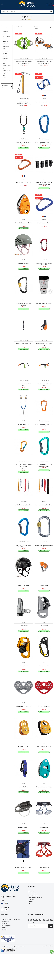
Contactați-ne (31, 899)
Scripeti (4, 39)
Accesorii (5, 34)
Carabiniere (5, 41)
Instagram (6, 909)
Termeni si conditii (32, 893)
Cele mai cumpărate (5, 925)
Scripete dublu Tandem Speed (24, 706)
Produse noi (4, 923)
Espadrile (5, 53)
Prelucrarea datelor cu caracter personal (10, 919)
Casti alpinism (6, 43)
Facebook (2, 909)
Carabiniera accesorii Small (23, 182)
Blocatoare (5, 31)
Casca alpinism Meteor (24, 585)
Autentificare (4, 927)
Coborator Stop (23, 787)
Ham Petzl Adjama (44, 867)
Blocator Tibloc (44, 585)
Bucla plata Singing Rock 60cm (23, 505)
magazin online (4, 948)
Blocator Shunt (23, 625)
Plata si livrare (31, 891)
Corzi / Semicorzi (5, 50)
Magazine (30, 901)
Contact (43, 945)
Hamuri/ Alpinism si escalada (5, 58)
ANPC (29, 903)
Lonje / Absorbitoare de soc (7, 66)
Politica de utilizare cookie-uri (35, 897)
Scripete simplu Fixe (23, 746)
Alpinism (5, 28)
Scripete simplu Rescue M (44, 746)
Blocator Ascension (44, 666)
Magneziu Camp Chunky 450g (44, 303)
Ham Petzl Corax (44, 827)
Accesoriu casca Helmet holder (23, 867)
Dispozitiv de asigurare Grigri (44, 787)
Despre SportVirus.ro (33, 895)
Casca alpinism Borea (23, 263)
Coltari (4, 77)
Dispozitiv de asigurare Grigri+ (23, 223)
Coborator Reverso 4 (23, 827)
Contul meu (3, 929)
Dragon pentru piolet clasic (23, 343)
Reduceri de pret (5, 921)
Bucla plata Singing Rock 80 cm (44, 505)
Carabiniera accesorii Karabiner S (44, 102)
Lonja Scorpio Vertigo (23, 424)
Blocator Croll (23, 666)
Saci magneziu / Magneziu (6, 72)
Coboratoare (6, 46)
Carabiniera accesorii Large (44, 223)
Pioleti (4, 75)
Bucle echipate (6, 36)
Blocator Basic (44, 625)
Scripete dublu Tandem (44, 706)
